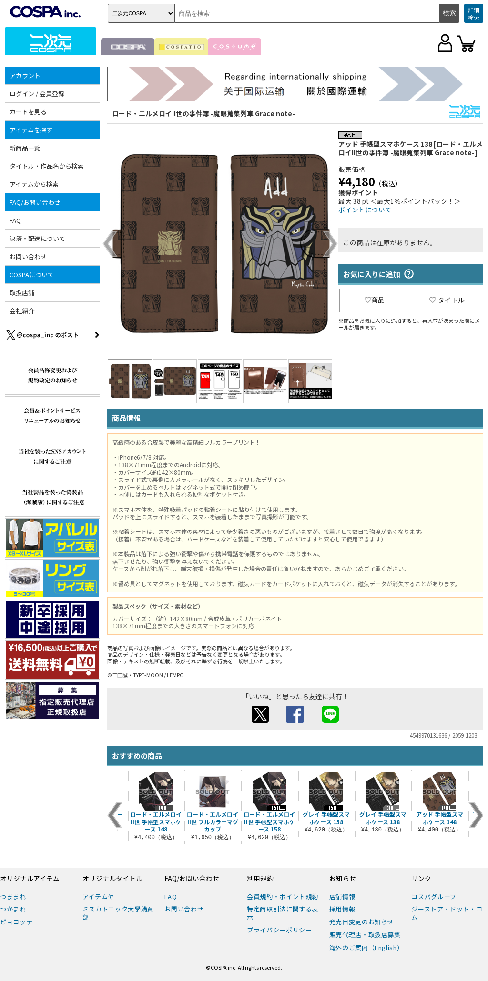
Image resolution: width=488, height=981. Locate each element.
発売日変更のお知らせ (362, 921)
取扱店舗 (22, 292)
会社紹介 (22, 310)
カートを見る (28, 111)
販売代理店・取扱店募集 (365, 934)
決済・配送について (37, 238)
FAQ (15, 220)
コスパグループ (434, 896)
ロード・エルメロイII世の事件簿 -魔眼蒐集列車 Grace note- (203, 113)
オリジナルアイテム (30, 878)
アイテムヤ (98, 896)
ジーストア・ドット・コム (446, 912)
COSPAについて (32, 274)
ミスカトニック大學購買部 (118, 912)
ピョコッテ (16, 921)
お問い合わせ (28, 256)
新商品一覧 (25, 147)
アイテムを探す (31, 129)
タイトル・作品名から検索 (47, 165)
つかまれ (13, 908)
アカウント (25, 75)
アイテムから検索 (34, 184)
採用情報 (342, 908)
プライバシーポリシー (279, 929)
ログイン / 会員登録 (37, 93)
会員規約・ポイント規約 (282, 896)
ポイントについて (365, 209)
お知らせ (342, 878)
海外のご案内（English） (366, 947)
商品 (375, 300)
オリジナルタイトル (112, 878)
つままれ (13, 896)
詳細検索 (473, 13)
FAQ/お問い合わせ (35, 202)
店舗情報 (342, 896)
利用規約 (260, 878)
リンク (421, 878)
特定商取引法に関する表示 (282, 912)
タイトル (447, 300)
